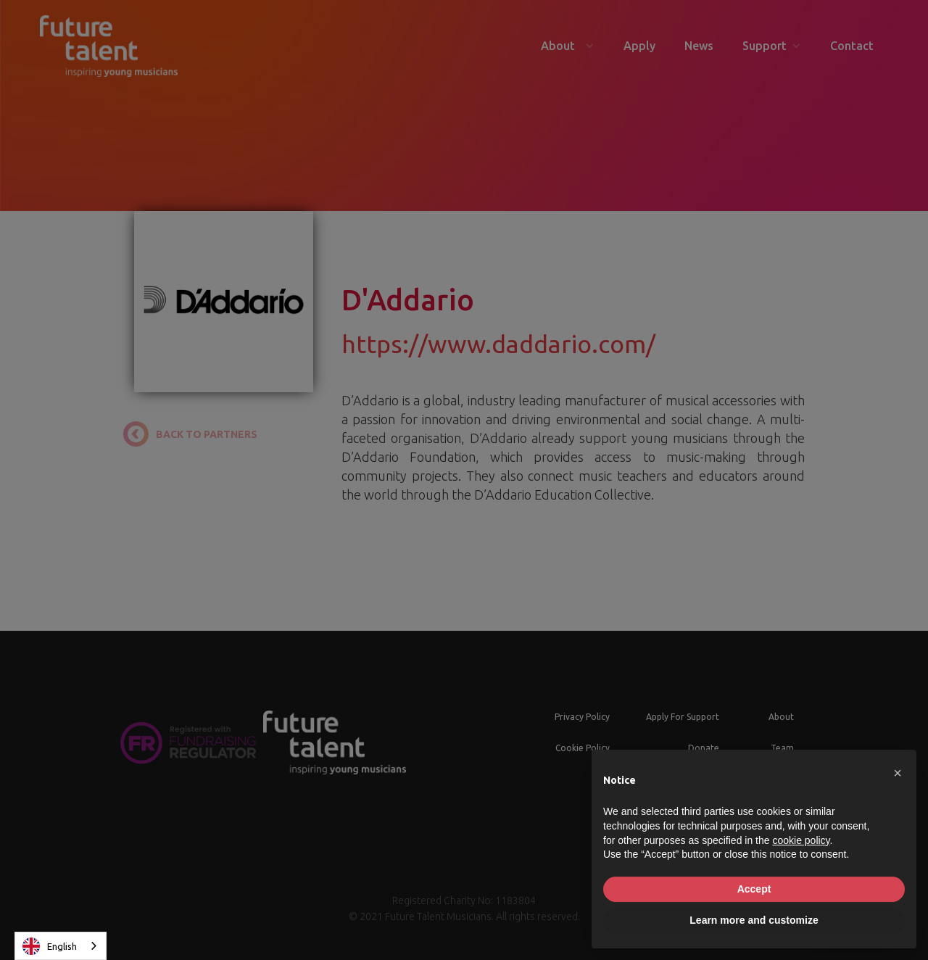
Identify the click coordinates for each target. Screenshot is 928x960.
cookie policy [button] (800, 840)
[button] (897, 773)
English (49, 946)
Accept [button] (754, 889)
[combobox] (60, 946)
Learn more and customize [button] (753, 920)
